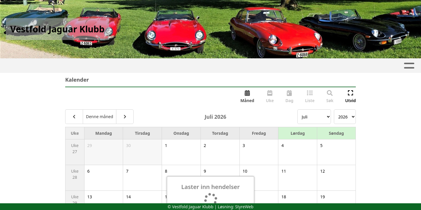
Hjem (50, 66)
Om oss (170, 66)
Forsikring (363, 66)
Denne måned (99, 116)
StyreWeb (244, 206)
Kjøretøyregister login (310, 66)
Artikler (75, 66)
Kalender (134, 66)
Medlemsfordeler (249, 66)
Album (102, 66)
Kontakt (205, 66)
